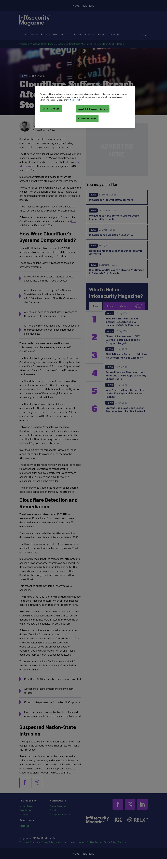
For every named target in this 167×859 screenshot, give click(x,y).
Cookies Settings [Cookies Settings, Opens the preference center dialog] (51, 109)
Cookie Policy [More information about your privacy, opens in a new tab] (76, 100)
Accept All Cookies (87, 119)
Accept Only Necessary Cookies (93, 109)
